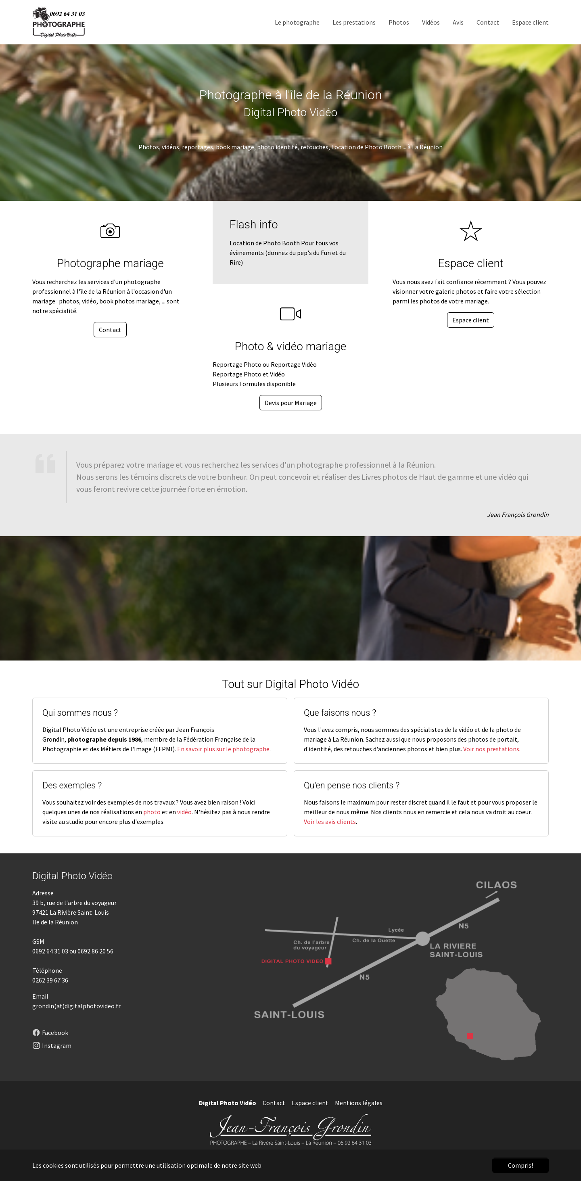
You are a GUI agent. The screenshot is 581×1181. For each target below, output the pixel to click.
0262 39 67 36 (50, 980)
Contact (110, 330)
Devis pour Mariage (291, 403)
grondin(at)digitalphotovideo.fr (76, 1006)
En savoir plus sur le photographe (223, 749)
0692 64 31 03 (50, 951)
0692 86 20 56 (95, 951)
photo (152, 812)
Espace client (470, 320)
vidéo (184, 812)
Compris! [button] (520, 1165)
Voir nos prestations (491, 749)
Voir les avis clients (330, 821)
